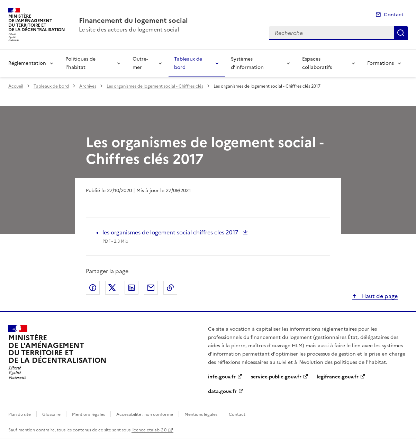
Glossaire (51, 414)
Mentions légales (88, 414)
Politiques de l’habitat (80, 63)
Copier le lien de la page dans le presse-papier (170, 288)
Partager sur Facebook (93, 288)
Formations (380, 63)
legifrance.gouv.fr (338, 376)
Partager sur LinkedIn (131, 288)
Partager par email (151, 288)
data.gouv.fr (222, 391)
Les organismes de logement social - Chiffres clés (155, 86)
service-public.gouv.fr (276, 376)
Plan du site (19, 414)
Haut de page (379, 296)
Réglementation (27, 63)
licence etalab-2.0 (149, 430)
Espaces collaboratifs (317, 63)
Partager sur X (112, 288)
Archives (87, 86)
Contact (394, 14)
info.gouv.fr (222, 376)
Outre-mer (140, 63)
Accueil (15, 86)
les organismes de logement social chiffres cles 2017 (171, 232)
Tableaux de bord (188, 63)
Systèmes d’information (247, 63)
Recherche (401, 33)
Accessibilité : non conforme (144, 414)
